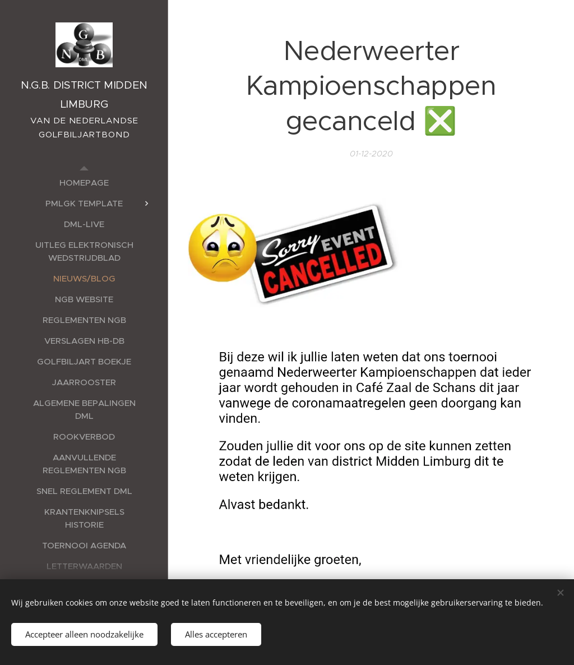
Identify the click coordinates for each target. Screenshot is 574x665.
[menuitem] (84, 182)
